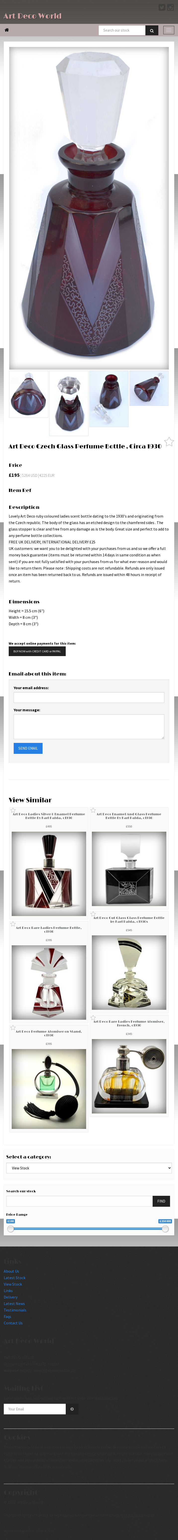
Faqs (7, 1316)
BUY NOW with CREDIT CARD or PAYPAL (37, 651)
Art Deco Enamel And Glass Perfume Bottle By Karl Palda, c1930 (129, 816)
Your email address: (31, 687)
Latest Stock (14, 1277)
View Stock (13, 1284)
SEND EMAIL (28, 748)
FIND (161, 1201)
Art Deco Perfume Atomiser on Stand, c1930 (49, 1033)
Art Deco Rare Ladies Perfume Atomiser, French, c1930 (129, 1023)
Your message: (27, 709)
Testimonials (15, 1309)
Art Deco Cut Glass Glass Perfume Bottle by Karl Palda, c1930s (129, 919)
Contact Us (13, 1322)
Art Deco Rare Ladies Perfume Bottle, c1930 (49, 929)
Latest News (14, 1303)
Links (8, 1290)
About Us (11, 1271)
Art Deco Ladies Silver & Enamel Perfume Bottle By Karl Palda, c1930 (49, 816)
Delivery (10, 1297)
